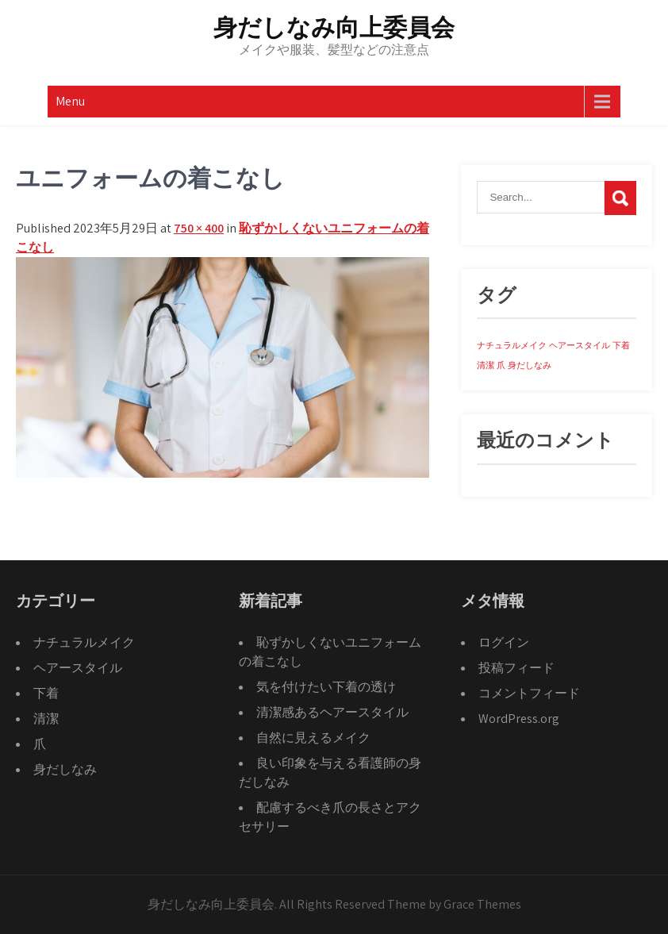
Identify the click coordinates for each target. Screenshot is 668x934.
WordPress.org (518, 718)
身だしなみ (65, 769)
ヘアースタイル (77, 667)
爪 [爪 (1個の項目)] (501, 365)
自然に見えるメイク (313, 737)
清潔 (46, 718)
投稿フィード (516, 667)
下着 (46, 693)
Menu (70, 101)
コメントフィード (529, 693)
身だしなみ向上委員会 (334, 27)
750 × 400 (199, 228)
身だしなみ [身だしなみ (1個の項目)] (529, 365)
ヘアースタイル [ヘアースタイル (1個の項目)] (579, 345)
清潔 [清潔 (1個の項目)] (485, 365)
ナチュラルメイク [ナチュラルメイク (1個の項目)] (512, 345)
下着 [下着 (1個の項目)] (621, 345)
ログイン (503, 642)
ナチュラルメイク (84, 642)
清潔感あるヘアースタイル (332, 712)
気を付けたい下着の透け (326, 686)
